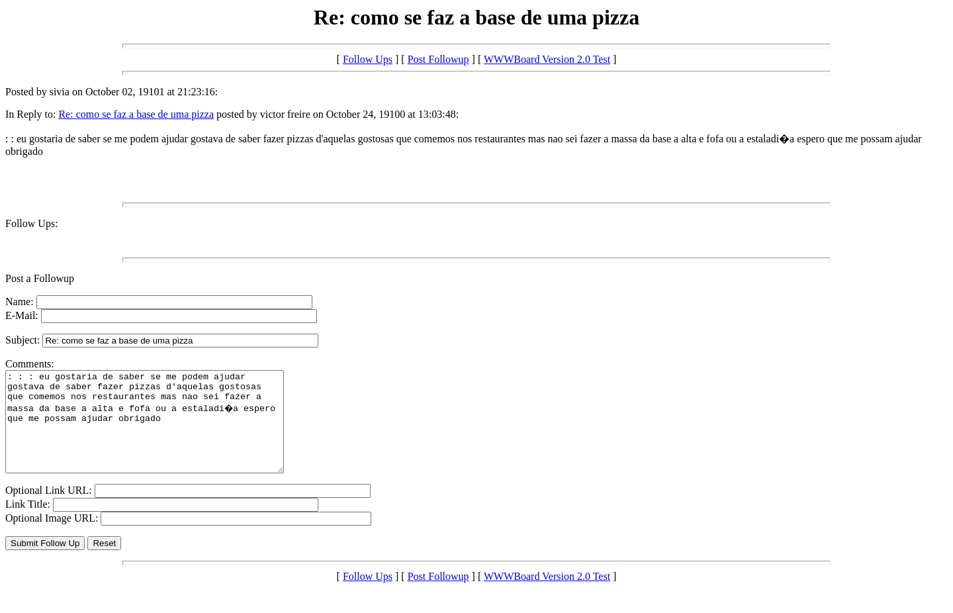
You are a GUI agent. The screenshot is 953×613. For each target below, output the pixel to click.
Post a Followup (39, 278)
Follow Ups (367, 59)
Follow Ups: (31, 223)
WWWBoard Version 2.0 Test (547, 59)
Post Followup (438, 59)
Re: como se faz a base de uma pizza (136, 114)
